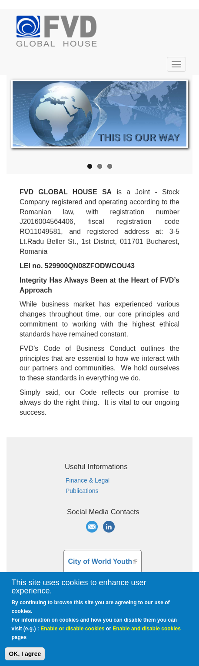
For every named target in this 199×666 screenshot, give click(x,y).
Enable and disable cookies (147, 633)
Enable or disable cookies (72, 633)
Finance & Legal (87, 480)
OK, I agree (25, 658)
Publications (82, 490)
